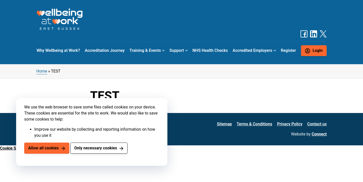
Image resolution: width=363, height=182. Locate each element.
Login (318, 50)
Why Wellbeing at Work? (58, 50)
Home (41, 71)
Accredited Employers (252, 50)
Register (288, 50)
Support (176, 50)
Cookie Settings (14, 148)
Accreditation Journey (105, 50)
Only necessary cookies (95, 148)
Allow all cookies (43, 148)
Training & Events (145, 50)
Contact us (317, 124)
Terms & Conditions (254, 124)
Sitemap (224, 124)
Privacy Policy (289, 124)
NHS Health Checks (210, 50)
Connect (319, 134)
